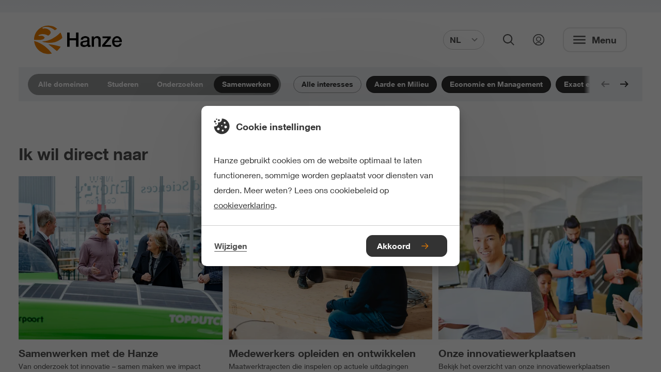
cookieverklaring (244, 205)
